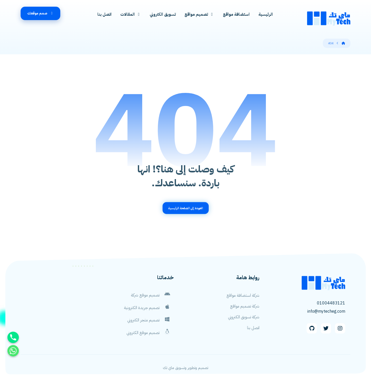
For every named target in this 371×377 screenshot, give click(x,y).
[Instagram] (340, 330)
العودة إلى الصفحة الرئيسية (185, 209)
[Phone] (13, 337)
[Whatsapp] (13, 350)
